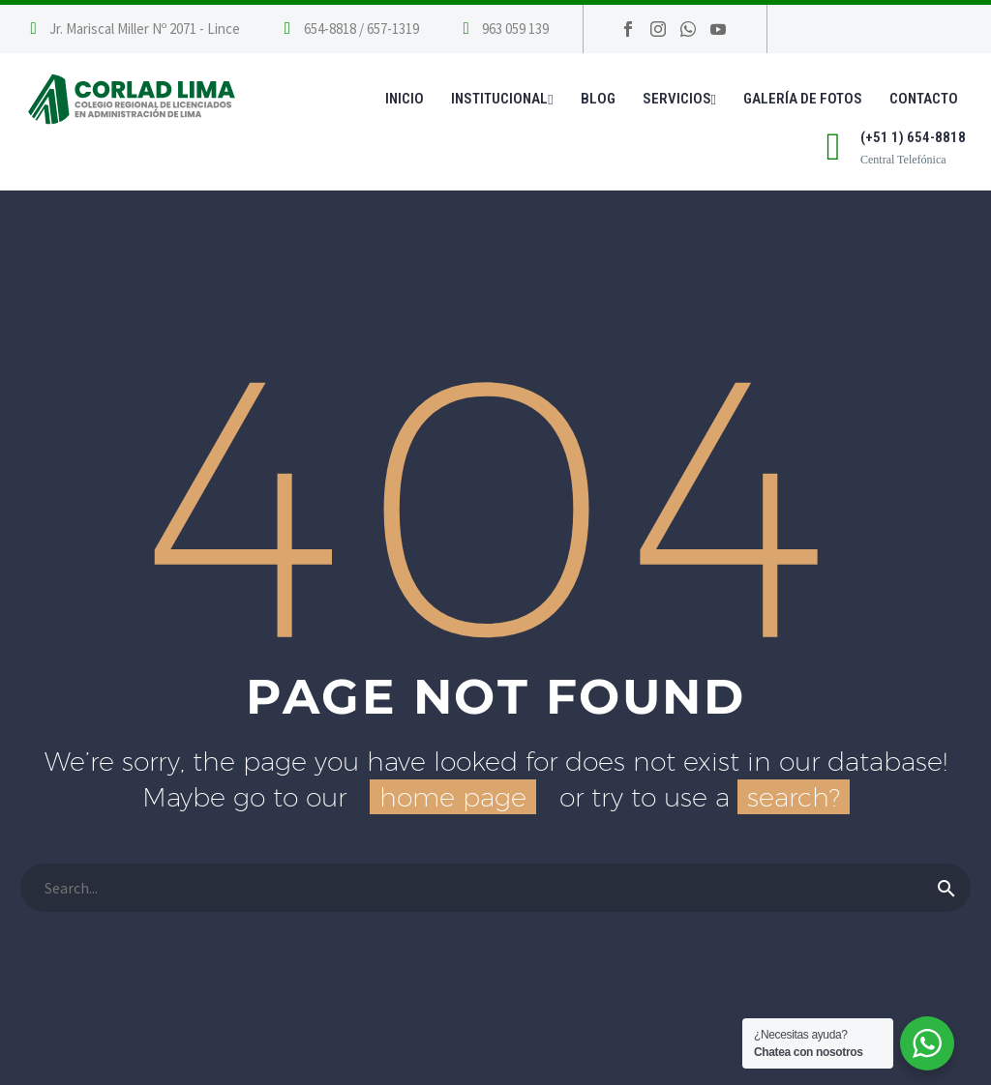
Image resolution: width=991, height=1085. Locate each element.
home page (452, 796)
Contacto (923, 98)
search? (793, 796)
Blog (598, 98)
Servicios (679, 98)
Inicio (404, 98)
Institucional (502, 98)
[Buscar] (495, 888)
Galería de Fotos (802, 98)
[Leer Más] (349, 29)
